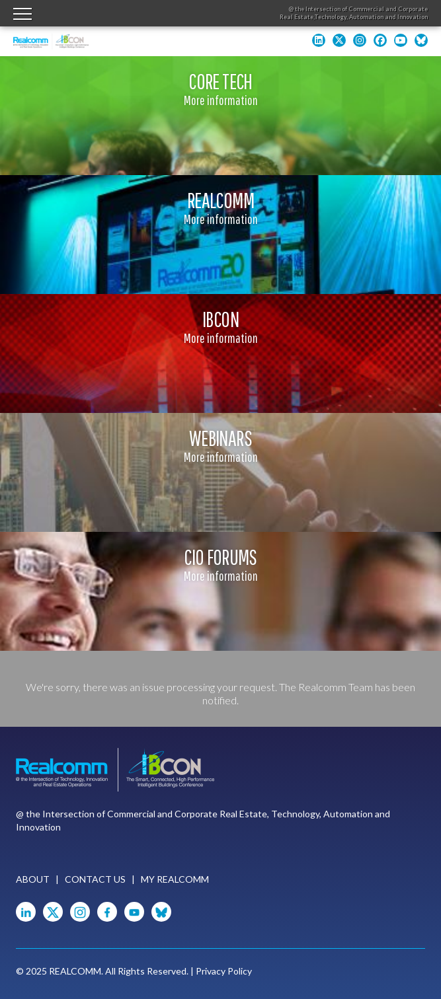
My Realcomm (175, 879)
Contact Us (95, 879)
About (33, 879)
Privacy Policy (224, 971)
